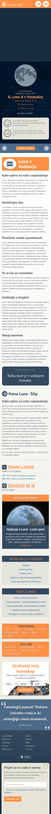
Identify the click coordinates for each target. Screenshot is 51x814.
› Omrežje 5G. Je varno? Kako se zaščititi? (25, 614)
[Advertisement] (25, 34)
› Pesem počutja (25, 569)
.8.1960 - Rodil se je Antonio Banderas (18, 478)
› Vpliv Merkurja (29, 650)
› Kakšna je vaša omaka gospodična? (25, 577)
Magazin (29, 739)
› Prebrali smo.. (25, 573)
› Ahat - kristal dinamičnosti (25, 597)
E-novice (29, 749)
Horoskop (6, 742)
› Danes (7, 629)
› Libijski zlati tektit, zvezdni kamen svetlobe (25, 606)
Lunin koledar (7, 736)
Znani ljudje (21, 467)
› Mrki (24, 632)
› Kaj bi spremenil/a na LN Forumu (25, 581)
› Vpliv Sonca (10, 650)
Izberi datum (25, 148)
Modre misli (7, 749)
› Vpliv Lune (9, 647)
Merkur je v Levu (25, 108)
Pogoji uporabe (25, 770)
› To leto (41, 629)
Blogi (28, 742)
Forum (28, 736)
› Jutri (17, 629)
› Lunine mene (11, 632)
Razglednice (30, 746)
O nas (25, 763)
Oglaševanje (25, 766)
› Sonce (34, 632)
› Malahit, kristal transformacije (25, 610)
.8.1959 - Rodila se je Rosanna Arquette (19, 475)
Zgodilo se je (21, 485)
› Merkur (8, 635)
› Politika (26, 565)
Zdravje (5, 746)
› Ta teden (28, 629)
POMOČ (27, 757)
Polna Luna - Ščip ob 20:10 (25, 100)
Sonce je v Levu (25, 104)
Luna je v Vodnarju (25, 97)
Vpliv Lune (6, 739)
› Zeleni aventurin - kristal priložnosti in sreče (25, 601)
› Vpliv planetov (12, 653)
